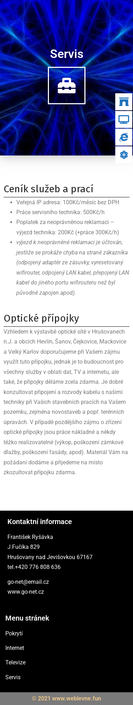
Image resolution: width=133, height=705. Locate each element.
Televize (15, 662)
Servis (13, 677)
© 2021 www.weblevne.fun (66, 698)
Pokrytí (14, 633)
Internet (14, 648)
